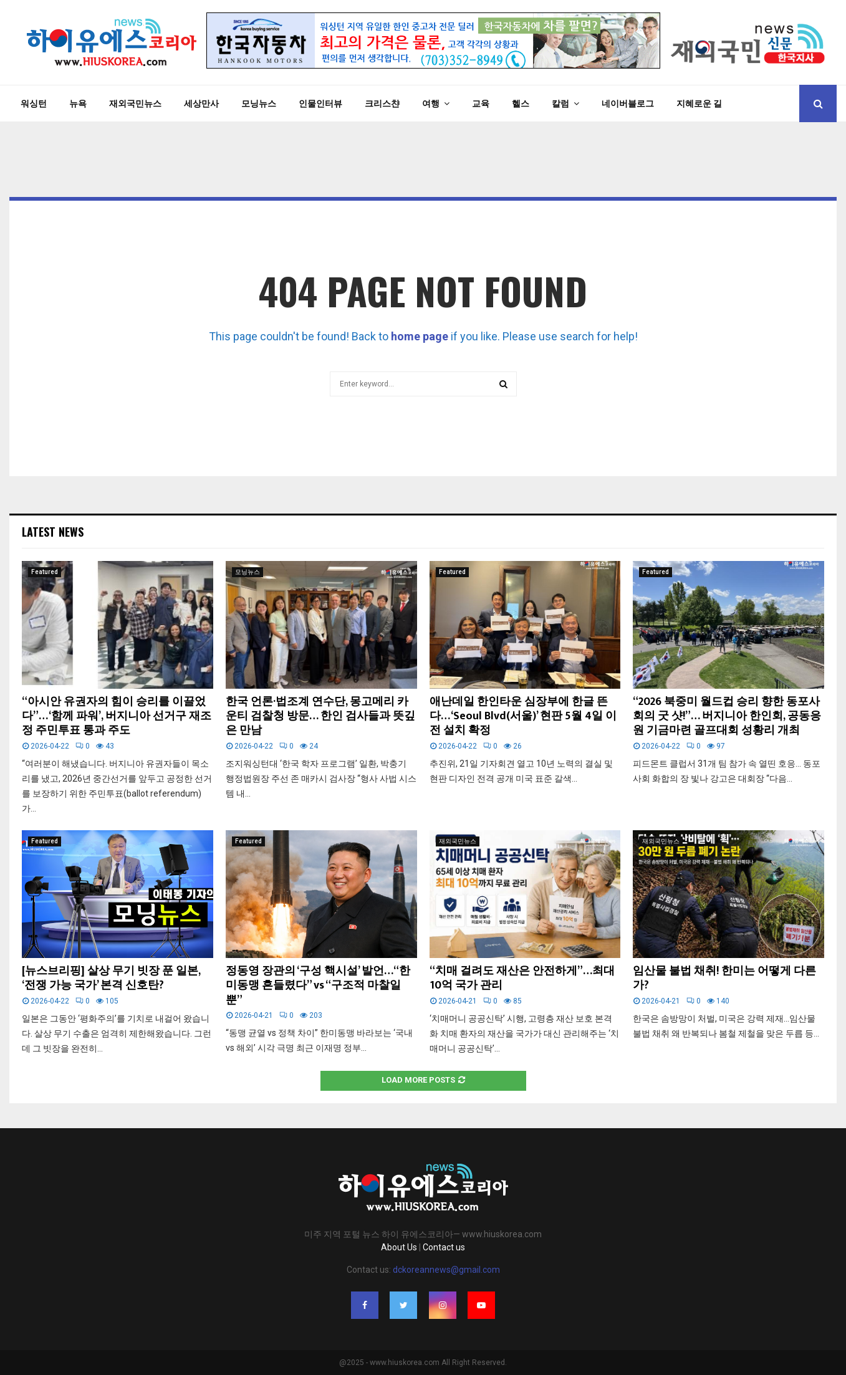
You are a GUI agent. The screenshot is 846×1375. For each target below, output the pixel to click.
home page (419, 336)
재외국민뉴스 (135, 103)
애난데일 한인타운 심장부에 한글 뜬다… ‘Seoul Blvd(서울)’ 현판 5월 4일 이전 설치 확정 (523, 716)
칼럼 (560, 103)
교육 (480, 103)
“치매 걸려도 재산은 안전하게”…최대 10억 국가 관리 (522, 978)
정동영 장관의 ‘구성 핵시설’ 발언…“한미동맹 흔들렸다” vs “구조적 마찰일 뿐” (318, 986)
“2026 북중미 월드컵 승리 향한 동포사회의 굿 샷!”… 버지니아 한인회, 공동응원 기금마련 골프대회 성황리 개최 (727, 716)
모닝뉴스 (258, 103)
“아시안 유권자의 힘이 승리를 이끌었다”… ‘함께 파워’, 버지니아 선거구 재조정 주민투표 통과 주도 (116, 716)
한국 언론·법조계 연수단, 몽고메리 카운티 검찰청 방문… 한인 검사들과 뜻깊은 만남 (320, 716)
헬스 (520, 103)
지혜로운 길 (699, 103)
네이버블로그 (628, 103)
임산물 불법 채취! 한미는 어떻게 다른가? (724, 978)
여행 (431, 103)
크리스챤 (382, 103)
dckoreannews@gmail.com (446, 1270)
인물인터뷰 (320, 103)
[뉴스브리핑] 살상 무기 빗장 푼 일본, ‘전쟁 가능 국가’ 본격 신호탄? (111, 978)
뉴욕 (78, 103)
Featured (44, 571)
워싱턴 (34, 103)
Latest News (53, 532)
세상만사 (201, 103)
